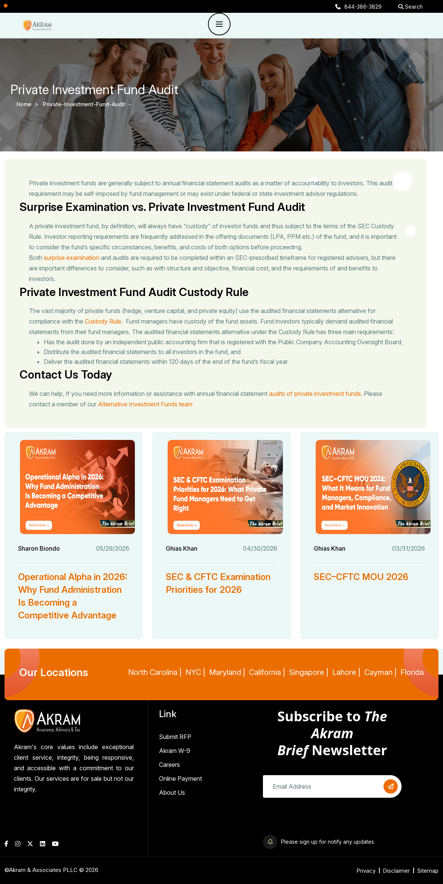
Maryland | (227, 672)
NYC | (195, 672)
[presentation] (320, 820)
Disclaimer (396, 870)
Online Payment (180, 778)
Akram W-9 (174, 750)
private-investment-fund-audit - (88, 104)
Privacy (366, 870)
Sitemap (427, 870)
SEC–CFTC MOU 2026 (361, 576)
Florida (412, 672)
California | (267, 672)
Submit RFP (175, 736)
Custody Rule (104, 321)
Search (410, 6)
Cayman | (380, 672)
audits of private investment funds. (316, 393)
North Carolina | (155, 672)
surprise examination (72, 257)
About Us (172, 792)
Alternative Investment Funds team (146, 404)
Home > (29, 104)
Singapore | (308, 672)
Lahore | (346, 672)
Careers (169, 764)
